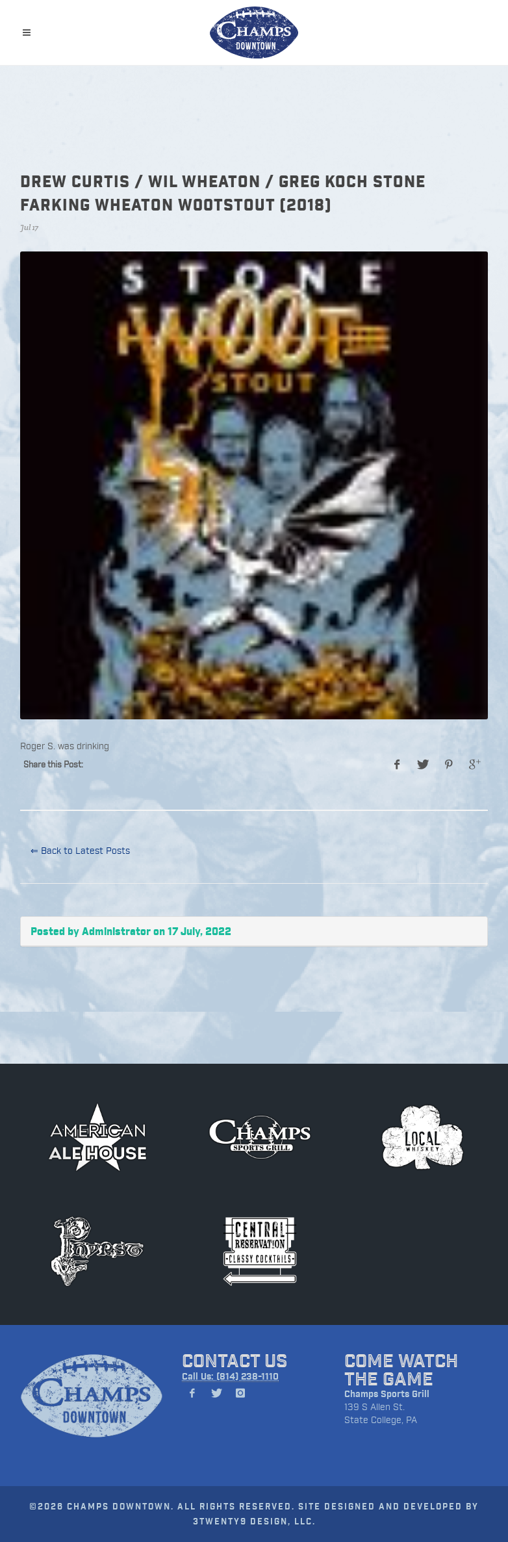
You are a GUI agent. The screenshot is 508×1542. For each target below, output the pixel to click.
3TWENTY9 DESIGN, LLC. (254, 1521)
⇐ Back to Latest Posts (80, 850)
